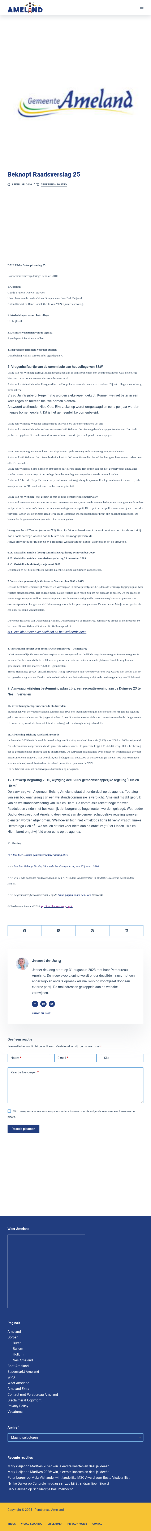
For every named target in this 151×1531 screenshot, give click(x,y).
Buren (17, 1343)
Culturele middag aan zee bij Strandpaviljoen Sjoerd (71, 1483)
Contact (98, 1523)
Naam (16, 1058)
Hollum (18, 1354)
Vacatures (15, 1412)
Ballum (18, 1349)
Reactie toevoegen (25, 1072)
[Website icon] (45, 1004)
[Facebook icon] (37, 1004)
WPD (11, 1377)
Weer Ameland (18, 1383)
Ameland (14, 1332)
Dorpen (13, 1337)
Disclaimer (55, 1523)
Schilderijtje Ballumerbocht (53, 1489)
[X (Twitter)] (59, 931)
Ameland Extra (18, 1389)
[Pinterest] (93, 931)
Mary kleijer (16, 1466)
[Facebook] (25, 931)
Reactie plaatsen (23, 1129)
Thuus (12, 1523)
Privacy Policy (18, 1406)
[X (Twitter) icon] (54, 1004)
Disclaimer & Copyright (25, 1400)
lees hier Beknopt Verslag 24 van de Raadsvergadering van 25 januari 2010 (56, 866)
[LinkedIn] (126, 931)
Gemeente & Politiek (54, 184)
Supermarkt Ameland (23, 1372)
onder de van (74, 894)
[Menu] (141, 7)
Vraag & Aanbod (31, 1523)
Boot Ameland (18, 1366)
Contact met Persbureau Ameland (33, 1395)
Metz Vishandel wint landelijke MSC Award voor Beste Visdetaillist (80, 1478)
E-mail (62, 1058)
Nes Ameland (23, 1360)
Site (106, 1058)
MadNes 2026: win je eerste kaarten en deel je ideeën (69, 1466)
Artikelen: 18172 (43, 1013)
